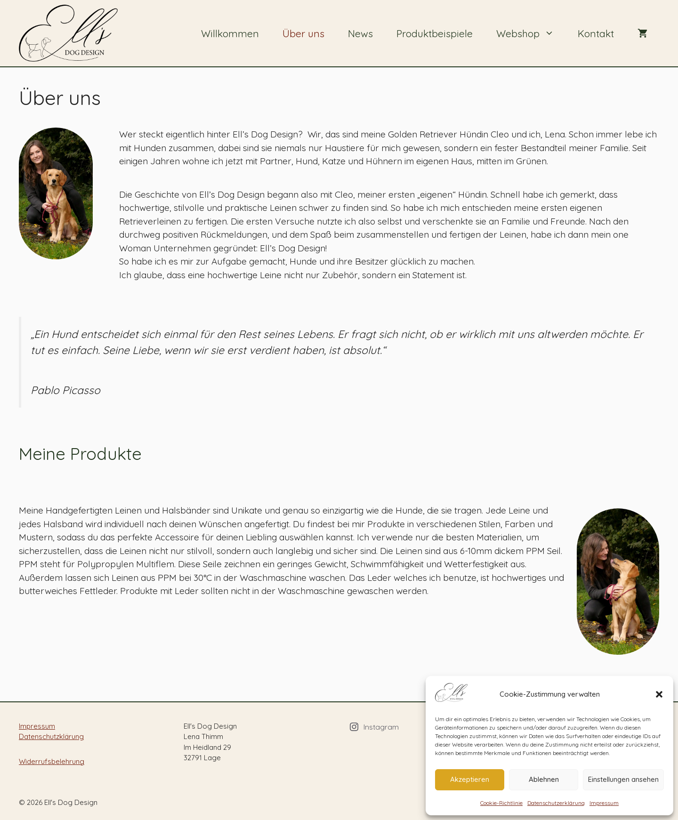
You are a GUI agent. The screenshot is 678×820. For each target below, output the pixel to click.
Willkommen (230, 33)
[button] (659, 694)
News (360, 33)
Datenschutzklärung (51, 736)
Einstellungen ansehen (623, 779)
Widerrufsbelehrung (51, 761)
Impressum (604, 802)
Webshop (531, 33)
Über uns (303, 33)
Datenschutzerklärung (556, 802)
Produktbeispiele (434, 33)
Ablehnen (544, 779)
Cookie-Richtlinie (501, 802)
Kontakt (596, 33)
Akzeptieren (469, 779)
